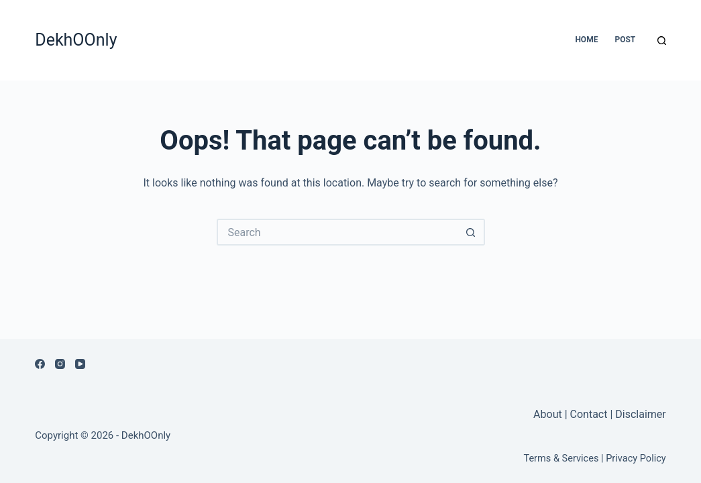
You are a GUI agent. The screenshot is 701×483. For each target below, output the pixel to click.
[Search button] (471, 232)
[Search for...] (337, 232)
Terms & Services (560, 458)
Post (624, 39)
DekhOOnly (76, 40)
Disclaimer (640, 414)
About (549, 414)
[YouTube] (80, 364)
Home (586, 39)
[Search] (661, 40)
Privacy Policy (636, 458)
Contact (589, 414)
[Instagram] (60, 364)
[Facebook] (40, 364)
